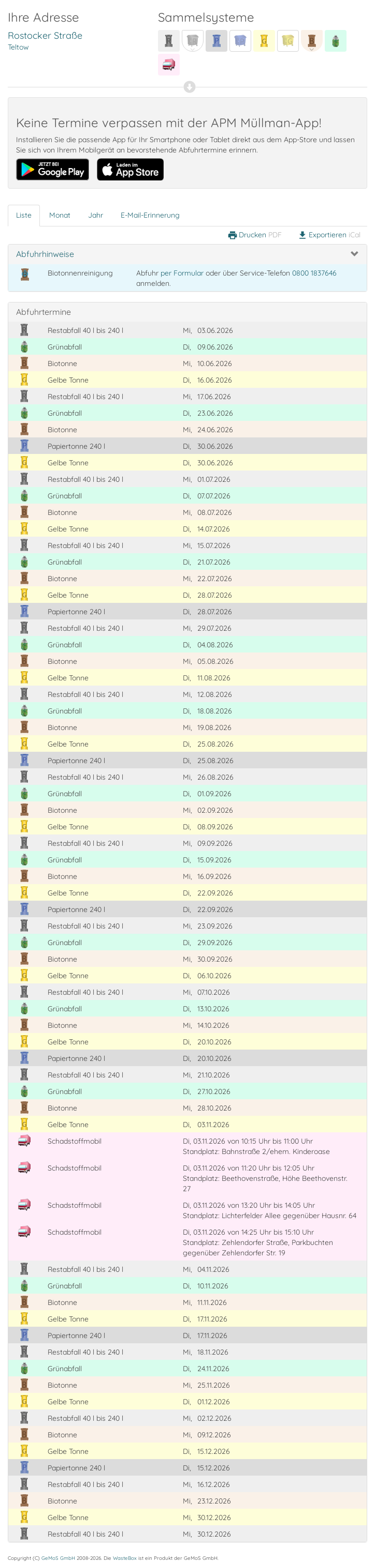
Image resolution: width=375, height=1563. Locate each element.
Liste (24, 215)
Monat (59, 215)
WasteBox (125, 1558)
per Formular (182, 273)
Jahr (95, 215)
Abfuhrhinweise (45, 254)
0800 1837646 (314, 273)
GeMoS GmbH (58, 1558)
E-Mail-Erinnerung (150, 215)
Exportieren (328, 235)
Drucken (254, 235)
